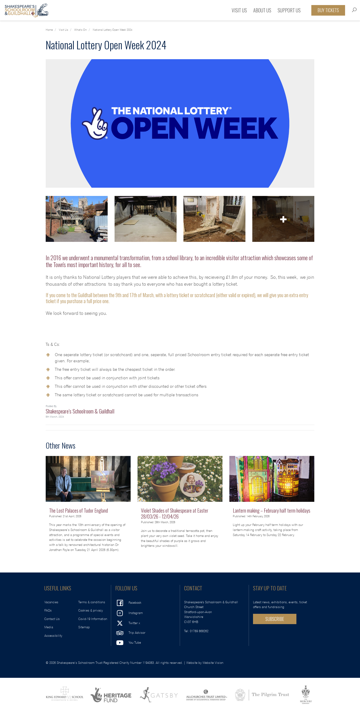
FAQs (48, 610)
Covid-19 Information (92, 619)
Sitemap (84, 627)
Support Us (289, 10)
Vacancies (51, 602)
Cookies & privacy (90, 610)
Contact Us (52, 619)
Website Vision (212, 663)
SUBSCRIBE (274, 618)
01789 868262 (199, 631)
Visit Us (239, 10)
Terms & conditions (91, 602)
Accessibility (53, 635)
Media (48, 627)
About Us (262, 10)
